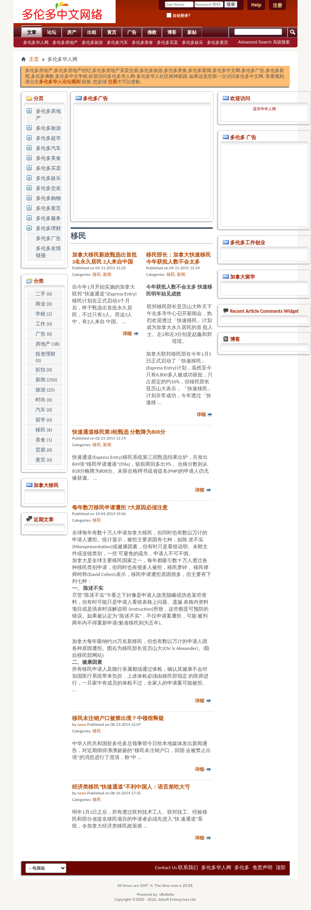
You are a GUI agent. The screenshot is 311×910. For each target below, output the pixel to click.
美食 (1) (43, 440)
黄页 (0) (43, 460)
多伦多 (241, 867)
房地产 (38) (47, 344)
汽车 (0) (43, 410)
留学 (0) (43, 420)
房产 (71, 32)
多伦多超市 (48, 138)
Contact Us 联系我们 (176, 867)
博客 (172, 32)
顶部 (281, 867)
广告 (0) (43, 334)
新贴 (192, 32)
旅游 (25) (45, 390)
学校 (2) (43, 314)
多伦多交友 (48, 188)
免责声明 (262, 867)
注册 (277, 5)
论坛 (51, 32)
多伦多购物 (48, 198)
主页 (34, 59)
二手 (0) (43, 294)
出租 (91, 32)
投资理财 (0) (45, 357)
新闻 (107, 274)
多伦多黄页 (217, 42)
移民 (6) (43, 430)
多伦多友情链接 (48, 251)
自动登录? (178, 15)
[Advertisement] (142, 161)
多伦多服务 (48, 218)
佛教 (151, 32)
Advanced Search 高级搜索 (264, 42)
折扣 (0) (43, 370)
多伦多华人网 (36, 42)
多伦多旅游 (92, 42)
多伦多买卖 (167, 42)
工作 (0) (43, 324)
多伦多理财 (48, 228)
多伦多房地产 (65, 42)
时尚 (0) (43, 400)
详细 (131, 333)
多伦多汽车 (117, 42)
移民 (96, 274)
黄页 (111, 32)
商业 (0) (43, 304)
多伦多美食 (142, 42)
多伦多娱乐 (192, 42)
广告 (131, 32)
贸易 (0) (43, 450)
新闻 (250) (46, 380)
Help (256, 5)
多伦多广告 (48, 238)
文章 (31, 32)
